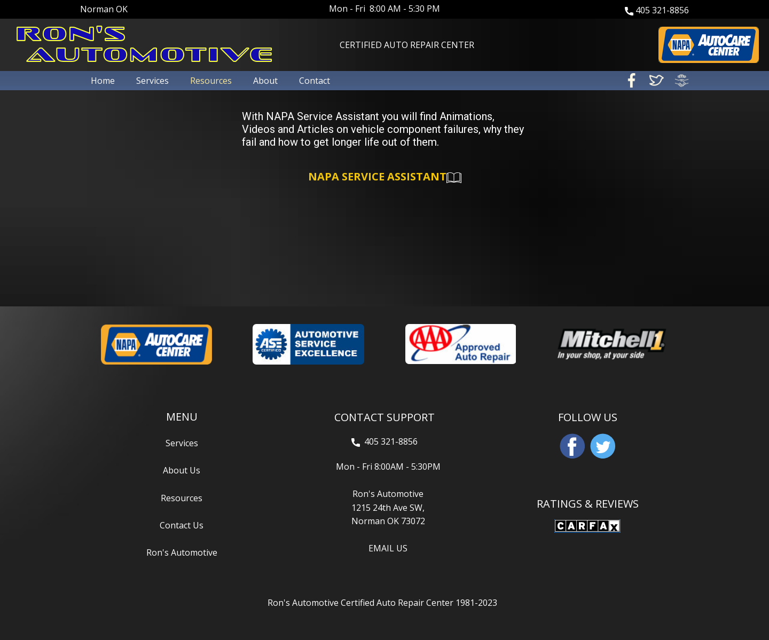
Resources (211, 80)
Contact (314, 80)
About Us (181, 470)
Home (103, 80)
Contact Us (181, 525)
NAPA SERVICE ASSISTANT (384, 177)
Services (152, 80)
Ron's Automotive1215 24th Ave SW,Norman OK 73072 (388, 507)
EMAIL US (387, 548)
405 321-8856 (657, 10)
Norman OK (104, 9)
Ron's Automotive (181, 552)
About (265, 80)
